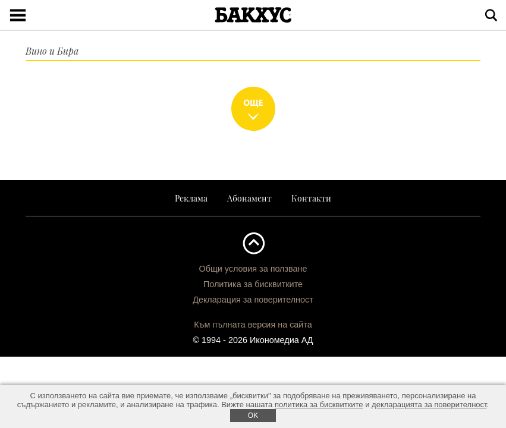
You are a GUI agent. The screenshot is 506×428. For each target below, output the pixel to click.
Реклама (191, 198)
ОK (253, 415)
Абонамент (249, 198)
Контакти (311, 198)
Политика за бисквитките (253, 284)
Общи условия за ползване (253, 268)
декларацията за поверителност (429, 404)
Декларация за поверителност (253, 299)
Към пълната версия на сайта (253, 324)
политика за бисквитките (319, 404)
